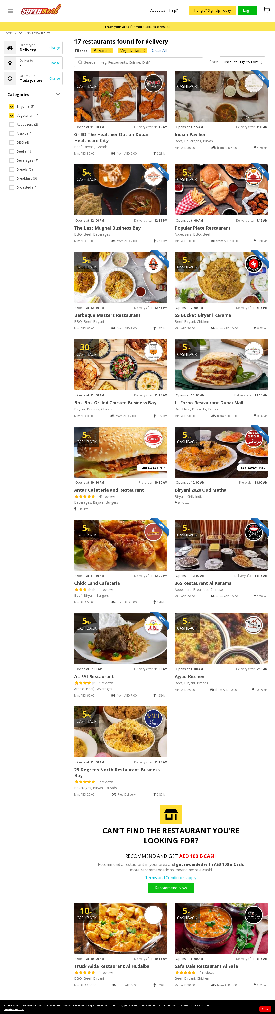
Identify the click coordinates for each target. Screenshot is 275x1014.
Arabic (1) (20, 133)
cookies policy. (14, 1009)
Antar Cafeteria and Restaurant (109, 490)
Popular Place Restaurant (203, 228)
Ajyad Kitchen (189, 676)
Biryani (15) (21, 106)
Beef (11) (20, 151)
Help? (173, 10)
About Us (157, 10)
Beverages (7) (23, 160)
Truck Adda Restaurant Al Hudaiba (111, 966)
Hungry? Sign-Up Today (212, 10)
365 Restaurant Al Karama (203, 583)
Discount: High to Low (242, 62)
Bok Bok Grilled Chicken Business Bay (115, 403)
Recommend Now (171, 887)
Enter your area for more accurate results (137, 26)
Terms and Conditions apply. (171, 877)
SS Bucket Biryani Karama (203, 315)
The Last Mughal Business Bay (107, 228)
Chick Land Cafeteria (97, 583)
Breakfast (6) (23, 178)
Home (8, 33)
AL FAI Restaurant (94, 676)
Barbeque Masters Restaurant (107, 315)
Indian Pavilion (191, 134)
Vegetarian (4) (23, 115)
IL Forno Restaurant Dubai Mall (209, 403)
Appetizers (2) (23, 124)
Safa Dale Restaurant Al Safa (206, 966)
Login (247, 10)
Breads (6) (21, 169)
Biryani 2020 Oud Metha (201, 490)
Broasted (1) (22, 187)
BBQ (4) (19, 142)
